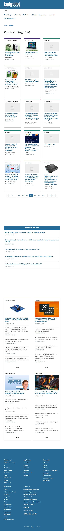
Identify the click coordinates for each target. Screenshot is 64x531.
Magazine (46, 460)
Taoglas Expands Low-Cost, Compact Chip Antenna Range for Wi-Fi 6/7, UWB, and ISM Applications (16, 418)
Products (18, 15)
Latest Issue (46, 462)
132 (39, 195)
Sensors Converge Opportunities (31, 501)
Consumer (26, 467)
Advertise (26, 487)
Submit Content (28, 504)
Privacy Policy (28, 510)
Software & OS (7, 477)
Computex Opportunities (29, 491)
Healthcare (26, 470)
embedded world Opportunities (31, 489)
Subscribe (45, 467)
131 (35, 195)
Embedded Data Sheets (10, 491)
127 (19, 195)
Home (5, 25)
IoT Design (46, 473)
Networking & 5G (27, 472)
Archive (45, 465)
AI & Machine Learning (9, 462)
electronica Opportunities (29, 494)
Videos (34, 15)
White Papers (43, 15)
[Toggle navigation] (6, 10)
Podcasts (26, 15)
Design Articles (8, 496)
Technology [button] (8, 15)
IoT (4, 465)
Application (27, 460)
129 (27, 195)
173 (50, 195)
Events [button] (52, 15)
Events (5, 517)
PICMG (5, 489)
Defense (26, 475)
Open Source (7, 467)
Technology (7, 460)
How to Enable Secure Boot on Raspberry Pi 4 (46, 422)
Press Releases (8, 504)
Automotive (26, 462)
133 (43, 195)
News (5, 501)
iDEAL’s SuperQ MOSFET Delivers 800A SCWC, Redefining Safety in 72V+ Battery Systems (16, 349)
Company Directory (10, 18)
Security (6, 475)
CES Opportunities (28, 496)
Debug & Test (7, 482)
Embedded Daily (47, 475)
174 (54, 195)
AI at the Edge (46, 480)
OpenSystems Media (34, 527)
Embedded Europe (47, 478)
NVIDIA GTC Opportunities (30, 499)
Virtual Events (7, 512)
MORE (17, 367)
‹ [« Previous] (7, 195)
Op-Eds (11, 25)
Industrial (25, 465)
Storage (6, 480)
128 (23, 195)
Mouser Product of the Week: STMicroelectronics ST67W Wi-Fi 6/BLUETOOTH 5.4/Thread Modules (14, 428)
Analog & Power (8, 470)
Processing (6, 472)
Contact (26, 507)
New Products (7, 509)
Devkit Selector (8, 507)
